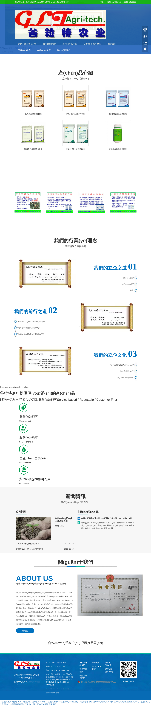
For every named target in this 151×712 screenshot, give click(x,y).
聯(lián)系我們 (63, 50)
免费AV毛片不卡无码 (47, 704)
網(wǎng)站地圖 (52, 693)
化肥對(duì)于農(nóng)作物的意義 (29, 549)
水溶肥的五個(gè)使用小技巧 (27, 544)
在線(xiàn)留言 (44, 50)
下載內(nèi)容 (24, 50)
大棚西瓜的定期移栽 (91, 221)
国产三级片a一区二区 (30, 704)
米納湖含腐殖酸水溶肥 (75, 114)
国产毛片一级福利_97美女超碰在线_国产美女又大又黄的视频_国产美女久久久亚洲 (97, 702)
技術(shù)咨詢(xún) (92, 44)
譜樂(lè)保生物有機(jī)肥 (75, 149)
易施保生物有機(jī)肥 (33, 114)
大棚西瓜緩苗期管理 (123, 221)
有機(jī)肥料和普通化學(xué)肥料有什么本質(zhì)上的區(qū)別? (107, 518)
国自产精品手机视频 (12, 704)
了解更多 (25, 631)
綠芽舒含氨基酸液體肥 (118, 149)
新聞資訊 (112, 44)
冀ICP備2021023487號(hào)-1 (58, 689)
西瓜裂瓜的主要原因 (28, 221)
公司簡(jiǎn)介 (49, 44)
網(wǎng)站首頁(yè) (27, 44)
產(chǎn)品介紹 (69, 44)
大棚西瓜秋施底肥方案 (59, 221)
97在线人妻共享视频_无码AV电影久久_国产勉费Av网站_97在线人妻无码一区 (31, 702)
